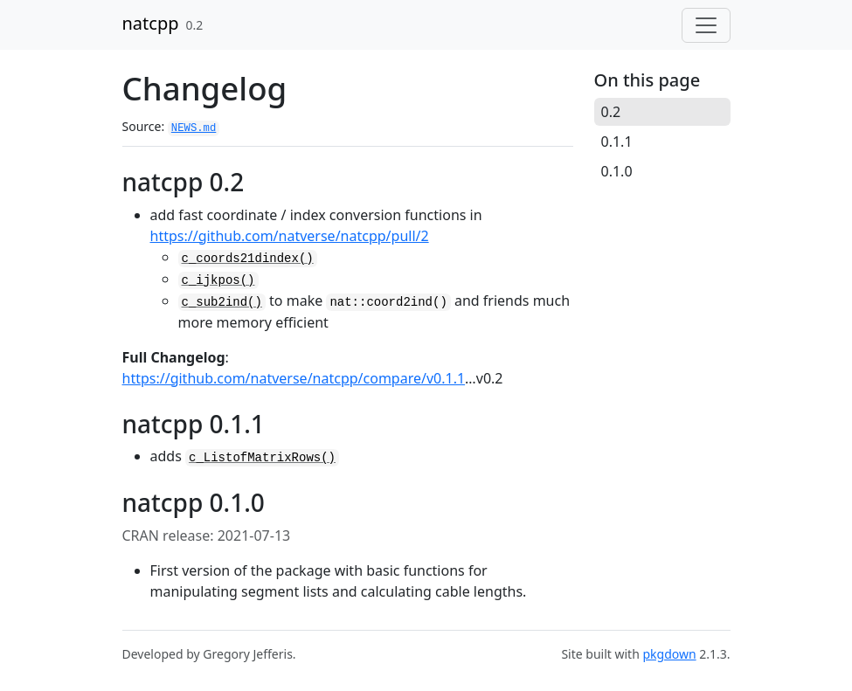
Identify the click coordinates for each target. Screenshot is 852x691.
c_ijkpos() (218, 280)
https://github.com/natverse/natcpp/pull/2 (289, 235)
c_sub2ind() (222, 302)
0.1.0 (617, 171)
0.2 (611, 111)
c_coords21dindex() (248, 259)
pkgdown (669, 654)
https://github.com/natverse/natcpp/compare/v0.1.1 (294, 378)
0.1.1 (617, 141)
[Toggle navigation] (706, 25)
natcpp (150, 23)
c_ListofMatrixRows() (262, 458)
